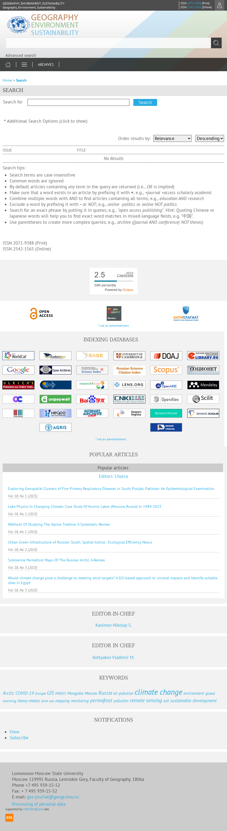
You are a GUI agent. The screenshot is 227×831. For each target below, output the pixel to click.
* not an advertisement (113, 325)
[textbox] (113, 43)
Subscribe (19, 738)
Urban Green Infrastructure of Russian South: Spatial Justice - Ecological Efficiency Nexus (80, 542)
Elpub (39, 809)
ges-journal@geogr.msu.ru (53, 797)
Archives (46, 64)
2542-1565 (194, 7)
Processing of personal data (38, 804)
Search (21, 80)
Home (7, 80)
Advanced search (20, 55)
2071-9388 (194, 3)
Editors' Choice (113, 476)
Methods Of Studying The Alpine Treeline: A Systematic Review (59, 524)
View (14, 732)
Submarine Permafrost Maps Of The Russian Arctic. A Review (56, 560)
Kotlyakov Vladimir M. (113, 657)
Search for (13, 102)
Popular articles (113, 468)
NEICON (28, 809)
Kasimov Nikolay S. (113, 625)
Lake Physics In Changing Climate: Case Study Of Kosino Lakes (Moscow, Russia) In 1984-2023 (84, 506)
